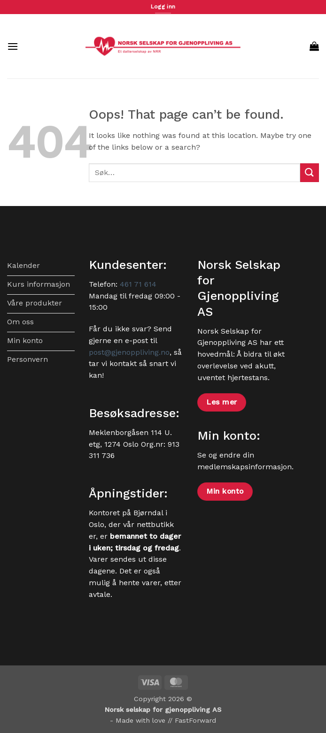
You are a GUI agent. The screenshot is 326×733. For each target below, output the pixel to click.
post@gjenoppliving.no (129, 352)
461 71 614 (138, 284)
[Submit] (309, 172)
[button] (12, 46)
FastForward (195, 720)
